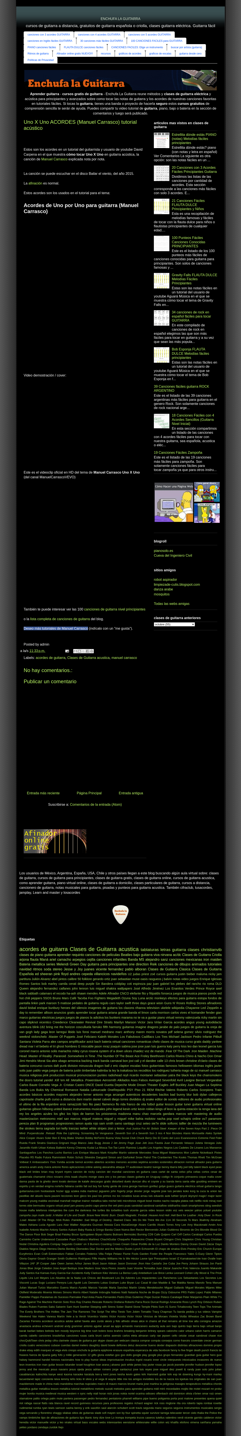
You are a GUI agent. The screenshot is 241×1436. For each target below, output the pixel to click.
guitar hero (209, 1355)
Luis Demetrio (90, 1282)
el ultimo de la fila (32, 1104)
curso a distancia (63, 1099)
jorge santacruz (122, 1369)
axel (219, 988)
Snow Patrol (143, 1157)
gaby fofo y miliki (61, 1355)
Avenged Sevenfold (162, 1080)
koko (186, 1191)
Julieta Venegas (205, 1143)
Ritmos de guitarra (38, 53)
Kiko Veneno (110, 1273)
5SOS (47, 998)
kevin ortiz (130, 1109)
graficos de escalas (160, 53)
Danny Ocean (189, 1244)
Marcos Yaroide (98, 1287)
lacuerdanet (26, 1379)
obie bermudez (36, 1205)
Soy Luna (138, 998)
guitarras (128, 1027)
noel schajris (182, 1118)
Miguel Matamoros (171, 1152)
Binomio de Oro (189, 1229)
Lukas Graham (109, 1282)
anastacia (25, 1326)
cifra (55, 1340)
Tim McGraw (214, 1157)
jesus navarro (59, 1369)
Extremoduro (56, 1253)
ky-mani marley (212, 1374)
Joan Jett (141, 1143)
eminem (213, 1181)
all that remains (168, 1321)
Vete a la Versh (76, 1316)
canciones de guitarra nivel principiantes (114, 609)
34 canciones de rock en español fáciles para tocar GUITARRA (191, 316)
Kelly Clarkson (93, 1273)
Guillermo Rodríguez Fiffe (81, 1258)
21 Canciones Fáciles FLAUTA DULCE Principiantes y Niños (188, 205)
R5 (32, 1157)
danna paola (27, 1181)
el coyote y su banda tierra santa (168, 1181)
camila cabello (28, 1335)
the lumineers (212, 1123)
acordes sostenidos (161, 1162)
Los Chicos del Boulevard (98, 1278)
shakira (111, 988)
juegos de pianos (77, 1017)
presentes (200, 1398)
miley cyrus (80, 1051)
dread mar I (27, 1046)
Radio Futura (43, 1157)
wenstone (129, 1422)
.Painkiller (77, 1220)
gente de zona (119, 1186)
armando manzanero (135, 1326)
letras (165, 949)
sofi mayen (109, 1412)
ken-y (98, 1374)
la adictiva (97, 1017)
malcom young (28, 1200)
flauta (34, 959)
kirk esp (172, 1374)
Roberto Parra (133, 1302)
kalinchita (41, 1374)
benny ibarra (169, 1167)
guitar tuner (183, 1104)
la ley (112, 1070)
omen (218, 1393)
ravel (67, 1403)
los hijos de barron (80, 1113)
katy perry (173, 1046)
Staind (128, 1306)
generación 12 (82, 1355)
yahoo (198, 1210)
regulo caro (108, 1003)
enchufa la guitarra (88, 1350)
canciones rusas (76, 1335)
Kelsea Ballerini (56, 1147)
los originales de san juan (206, 1379)
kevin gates (133, 1374)
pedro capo (92, 1205)
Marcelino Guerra (57, 1287)
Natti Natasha (129, 1292)
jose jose (137, 1046)
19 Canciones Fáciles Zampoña (178, 452)
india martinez (89, 1191)
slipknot (32, 1022)
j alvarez (115, 1364)
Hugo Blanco (78, 1143)
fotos (145, 1065)
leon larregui (57, 1032)
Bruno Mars (61, 998)
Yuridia (61, 1162)
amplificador (77, 1041)
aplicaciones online (81, 1167)
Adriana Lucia (36, 1224)
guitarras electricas (42, 1017)
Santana (25, 1041)
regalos (128, 1403)
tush (126, 1210)
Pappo (35, 1297)
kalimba (102, 1070)
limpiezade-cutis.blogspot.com (177, 584)
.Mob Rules (63, 1220)
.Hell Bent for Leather (183, 1215)
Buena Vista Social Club (121, 1138)
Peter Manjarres (192, 1297)
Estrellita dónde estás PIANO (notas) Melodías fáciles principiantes (194, 139)
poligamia (164, 1398)
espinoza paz (142, 983)
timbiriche (34, 1417)
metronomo (48, 1118)
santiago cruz (132, 1123)
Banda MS (136, 959)
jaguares (104, 1191)
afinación (35, 183)
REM (150, 1090)
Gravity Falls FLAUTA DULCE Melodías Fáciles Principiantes (194, 279)
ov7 (204, 1118)
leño (72, 1379)
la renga (204, 1109)
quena (211, 1398)
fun (100, 1186)
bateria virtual (111, 1041)
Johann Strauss (199, 1263)
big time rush (89, 1330)
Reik (153, 964)
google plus (155, 1355)
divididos (135, 1099)
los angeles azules (38, 1113)
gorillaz (153, 1186)
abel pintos (59, 979)
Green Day (78, 964)
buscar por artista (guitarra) (186, 47)
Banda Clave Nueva (117, 1229)
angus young (195, 1022)
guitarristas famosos (164, 1065)
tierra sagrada (45, 1128)
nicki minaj (209, 1200)
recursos (106, 53)
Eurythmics (26, 1253)
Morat (41, 1061)
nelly (89, 1393)
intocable (87, 1046)
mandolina (66, 1383)
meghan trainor (80, 1200)
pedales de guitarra (85, 1003)
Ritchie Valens (165, 1090)
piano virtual (166, 1017)
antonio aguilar (92, 1326)
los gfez (59, 1113)
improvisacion (115, 1359)
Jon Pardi (216, 1263)
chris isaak (71, 1176)
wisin (159, 1003)
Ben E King (59, 1138)
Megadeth (113, 998)
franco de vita (136, 1104)
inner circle (160, 1359)
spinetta (136, 1412)
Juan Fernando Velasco (179, 1143)
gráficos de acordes (130, 53)
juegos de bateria (61, 1070)
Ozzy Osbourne (170, 1292)
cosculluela (83, 1027)
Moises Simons (62, 1292)
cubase (55, 1345)
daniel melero (79, 1345)
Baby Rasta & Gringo (91, 1229)
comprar (145, 1340)
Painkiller (25, 1297)
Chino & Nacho (195, 1056)
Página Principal (89, 793)
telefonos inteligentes (49, 1210)
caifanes (65, 988)
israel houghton (85, 1364)
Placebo (24, 1157)
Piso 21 (139, 1090)
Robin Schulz (75, 1157)
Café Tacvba (78, 998)
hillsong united (52, 1109)
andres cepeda (81, 974)
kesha (121, 1374)
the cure (68, 1210)
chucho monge (88, 1176)
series (50, 964)
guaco (170, 1186)
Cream (125, 1244)
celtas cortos (201, 1171)
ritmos (37, 969)
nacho (166, 1200)
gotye (162, 1186)
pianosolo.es (163, 551)
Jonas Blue (26, 1268)
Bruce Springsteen (83, 1234)
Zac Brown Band (211, 1316)
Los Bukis (37, 1090)
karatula (89, 1374)
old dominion (177, 1393)
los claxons (126, 1008)
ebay (30, 1350)
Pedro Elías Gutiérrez (130, 1297)
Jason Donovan (127, 1263)
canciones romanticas (136, 1041)
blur (189, 1094)
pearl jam (69, 1205)
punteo (102, 1075)
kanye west (56, 1374)
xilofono (184, 1422)
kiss (184, 1046)
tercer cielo (189, 1412)
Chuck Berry (144, 1138)
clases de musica (173, 1041)
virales (69, 1422)
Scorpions (206, 1090)
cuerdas (66, 1345)
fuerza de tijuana (39, 1355)
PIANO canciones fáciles (42, 47)
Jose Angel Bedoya (65, 1268)
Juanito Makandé (211, 1268)
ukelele (166, 1008)
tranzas (74, 1128)
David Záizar (206, 1244)
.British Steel (158, 1128)
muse (135, 979)
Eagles (163, 1085)
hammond (34, 1359)
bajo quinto (178, 1326)
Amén (212, 1224)
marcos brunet (126, 1383)
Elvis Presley (188, 1248)
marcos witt (184, 1113)
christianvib (211, 949)
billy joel (183, 1167)
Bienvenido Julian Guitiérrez (162, 1229)
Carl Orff (176, 1234)
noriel (131, 1393)
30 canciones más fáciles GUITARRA (101, 40)
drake (22, 1350)
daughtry (94, 1345)
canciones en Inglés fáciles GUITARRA (50, 40)
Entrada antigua (131, 793)
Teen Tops (199, 1306)
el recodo (59, 993)
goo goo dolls (123, 1355)
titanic (88, 1417)
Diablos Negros (28, 1248)
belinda (49, 1330)
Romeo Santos (29, 983)
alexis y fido (112, 1321)
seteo (146, 1123)
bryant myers (63, 1171)
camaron (216, 1330)
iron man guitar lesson (50, 1364)
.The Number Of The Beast (114, 1056)
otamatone (25, 1398)
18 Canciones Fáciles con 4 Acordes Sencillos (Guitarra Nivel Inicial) (193, 419)
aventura (25, 1027)
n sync (81, 1393)
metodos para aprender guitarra (133, 1388)
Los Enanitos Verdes (180, 988)
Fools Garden (140, 1253)
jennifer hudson (194, 1364)
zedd (48, 1215)
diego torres (120, 1099)
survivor (155, 1412)
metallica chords (212, 1383)
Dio (155, 1138)
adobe (69, 1321)
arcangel (119, 1094)
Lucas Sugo (37, 1282)
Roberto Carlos (187, 1090)
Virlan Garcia (163, 1022)
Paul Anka (88, 1297)
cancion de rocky (84, 1171)
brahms (118, 1330)
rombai (208, 1403)
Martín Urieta (137, 1287)
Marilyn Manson (125, 1022)
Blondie (204, 1229)
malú (56, 1383)
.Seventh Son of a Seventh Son (134, 1133)
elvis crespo (69, 1350)
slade (98, 1412)
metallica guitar (28, 1388)
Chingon (168, 1239)
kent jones (109, 1374)
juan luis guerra (155, 1046)
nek (191, 1200)
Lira (30, 1278)
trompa (119, 1417)
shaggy (57, 1412)
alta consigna (202, 1321)
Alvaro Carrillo (147, 1224)
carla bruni (95, 1335)
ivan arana (102, 1364)
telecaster (176, 1412)
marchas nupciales (85, 1383)
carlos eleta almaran (135, 1335)
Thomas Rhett (196, 1157)
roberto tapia (194, 1403)
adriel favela (82, 1321)
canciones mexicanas (185, 959)
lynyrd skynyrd (189, 1195)
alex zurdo (97, 1321)
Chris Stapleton (184, 1239)
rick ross (159, 1403)
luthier (175, 1195)
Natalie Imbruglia (99, 1292)
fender (210, 1012)
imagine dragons (146, 1027)
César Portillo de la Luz (145, 1244)
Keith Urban (38, 1147)
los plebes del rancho (186, 983)
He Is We (124, 1258)
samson (60, 1408)
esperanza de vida (146, 1350)
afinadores (214, 1003)
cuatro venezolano (39, 1345)
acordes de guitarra (50, 658)
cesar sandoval (197, 1335)
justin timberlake (85, 1070)
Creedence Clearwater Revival (74, 1022)
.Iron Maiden (199, 1051)
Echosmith (148, 1248)
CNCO (124, 993)
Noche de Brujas (149, 1292)
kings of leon (164, 1109)
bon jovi (128, 1061)
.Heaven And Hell (158, 1215)
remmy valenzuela (187, 1017)
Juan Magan (196, 1085)
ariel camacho (60, 959)
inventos (30, 1364)
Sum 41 (163, 1306)
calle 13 (162, 1061)
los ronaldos (124, 1195)
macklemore (26, 1383)
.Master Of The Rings (40, 1220)
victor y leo (56, 1422)
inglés (209, 1065)
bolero (102, 1330)
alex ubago (59, 1061)
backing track (90, 1061)
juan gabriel (161, 983)
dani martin (84, 1099)
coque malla (206, 1176)
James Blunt (91, 1263)
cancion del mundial (108, 1171)
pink (45, 1075)
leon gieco (80, 1195)
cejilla (91, 959)
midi (156, 1388)
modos (157, 1200)
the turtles (99, 1210)
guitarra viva (150, 955)
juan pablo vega (37, 1070)
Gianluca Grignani (58, 1143)
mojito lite (187, 1388)
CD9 (150, 1234)
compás (156, 1340)
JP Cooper (42, 1263)
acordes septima (138, 1162)
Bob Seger (47, 1234)
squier (145, 1412)
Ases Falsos (139, 1080)
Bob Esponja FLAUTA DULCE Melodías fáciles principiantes (190, 353)
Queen (24, 988)
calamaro (45, 993)
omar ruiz (208, 1393)
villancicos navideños (110, 974)
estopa (202, 998)
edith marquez (42, 1350)
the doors (25, 1080)
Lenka (169, 1273)
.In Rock (217, 1215)
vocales (93, 1422)
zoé (152, 974)
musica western (67, 1393)
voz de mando (154, 1051)
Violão (183, 1316)
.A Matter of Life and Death (68, 1215)
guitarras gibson (30, 1109)
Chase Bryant (153, 1239)
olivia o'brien (193, 1393)
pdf (170, 1032)
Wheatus (193, 1316)
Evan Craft (41, 1253)
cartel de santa (168, 1171)
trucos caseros (146, 1417)
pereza (24, 1123)
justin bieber (186, 974)
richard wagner (143, 1403)
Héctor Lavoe (139, 1258)
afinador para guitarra (208, 1162)
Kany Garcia (58, 1273)
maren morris (145, 1032)
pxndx (212, 993)
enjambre (52, 1104)
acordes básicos (30, 1094)
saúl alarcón (108, 1408)
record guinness (81, 1403)
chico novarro (54, 1176)
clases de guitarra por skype (87, 1340)
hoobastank (48, 1191)
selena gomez (184, 1032)
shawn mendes (87, 993)
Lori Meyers (41, 1278)
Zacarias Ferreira (30, 1321)
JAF (32, 1263)
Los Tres (161, 1036)
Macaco (94, 1152)
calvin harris (202, 1330)
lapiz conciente (44, 1379)
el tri (53, 1046)
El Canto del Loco (169, 1138)
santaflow (161, 1205)
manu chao (141, 1113)
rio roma (208, 983)
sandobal (137, 1205)
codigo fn (167, 1176)
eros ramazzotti (70, 1104)
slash (184, 1205)
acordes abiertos (94, 1162)
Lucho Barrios (63, 1152)
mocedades (173, 1388)
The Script (97, 1311)
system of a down (111, 1051)
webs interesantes (110, 1422)
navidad (25, 969)
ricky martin (209, 1017)
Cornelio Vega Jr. (51, 1085)
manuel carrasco (124, 658)
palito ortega (41, 1398)
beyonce (75, 1330)
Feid (212, 1138)
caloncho (171, 1330)
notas (176, 979)
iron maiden (212, 959)
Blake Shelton (75, 1138)
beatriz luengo (152, 1167)
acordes (179, 1022)
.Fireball (142, 1215)
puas (128, 1205)
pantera (68, 1398)
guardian (189, 1355)
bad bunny (177, 1094)
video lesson (156, 1210)
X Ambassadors (39, 1162)
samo (118, 1123)
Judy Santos (27, 1273)
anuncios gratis (64, 1012)
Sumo (172, 1306)
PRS (184, 1292)
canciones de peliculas (102, 955)
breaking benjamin (135, 1330)
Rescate (97, 1302)
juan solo (201, 1369)
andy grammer (74, 1326)
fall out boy (90, 1186)
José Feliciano (86, 1036)
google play (140, 1355)
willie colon (157, 1422)
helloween (185, 1065)
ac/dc (177, 955)
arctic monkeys (156, 998)
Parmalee (75, 1297)
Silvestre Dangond (96, 1157)
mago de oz (190, 1070)
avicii (90, 1041)
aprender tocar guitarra (91, 1012)
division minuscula (80, 1065)
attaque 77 (122, 1167)
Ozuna (126, 998)
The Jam (65, 1311)
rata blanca (56, 1403)
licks (79, 1379)
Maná (44, 959)
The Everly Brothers (31, 1311)
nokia (123, 1393)
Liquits (23, 1278)
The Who (111, 1311)
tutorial (38, 1080)
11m (168, 1220)
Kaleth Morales (108, 1036)
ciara (101, 1176)
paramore (215, 1118)
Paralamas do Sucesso (54, 1297)
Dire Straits (105, 1022)
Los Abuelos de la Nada (65, 1278)
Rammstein (59, 1157)
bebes (40, 1330)
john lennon (80, 988)
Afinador (113, 993)
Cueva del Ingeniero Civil (173, 555)
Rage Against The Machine (36, 1302)
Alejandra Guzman (91, 1224)
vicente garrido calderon (199, 1417)
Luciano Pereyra (56, 1282)
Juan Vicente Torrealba (141, 1268)
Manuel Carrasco (54, 159)
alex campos (59, 1041)
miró (162, 1388)
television (153, 1008)
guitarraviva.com (29, 1191)
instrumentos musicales (89, 1109)
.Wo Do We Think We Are (148, 1220)
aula (162, 1326)
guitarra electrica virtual (189, 1186)
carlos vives (179, 1012)
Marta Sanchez (118, 1287)
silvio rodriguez (205, 1032)
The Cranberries (162, 1157)
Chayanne (192, 1008)
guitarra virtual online (207, 1104)
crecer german (213, 1340)
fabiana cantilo (74, 1186)
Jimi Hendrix (27, 1061)
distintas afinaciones (190, 1345)
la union (212, 1191)
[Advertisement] (56, 335)
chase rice (215, 1335)
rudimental (25, 1408)
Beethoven (157, 1056)
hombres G (72, 1046)
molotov (150, 1118)
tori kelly (62, 1128)
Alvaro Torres (165, 1224)
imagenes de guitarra (102, 1008)
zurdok (53, 1427)
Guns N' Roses (174, 1003)
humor (95, 1359)
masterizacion (29, 1118)
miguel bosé (144, 1200)
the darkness (83, 1210)
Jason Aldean (108, 1263)
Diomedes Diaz (85, 1248)
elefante (135, 993)
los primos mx (107, 1195)
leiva (57, 1379)
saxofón (95, 1408)
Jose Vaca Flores (105, 1268)
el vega (56, 1350)
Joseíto (121, 1268)
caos (154, 1171)
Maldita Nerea (185, 1282)
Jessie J (107, 1143)
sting (208, 1205)
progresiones (65, 1123)
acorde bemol (74, 1162)
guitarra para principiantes (108, 964)
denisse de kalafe (78, 1181)
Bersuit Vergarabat (209, 1080)
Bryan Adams (103, 1234)
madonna (124, 1113)
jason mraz (102, 1046)
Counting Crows (110, 1244)
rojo (95, 1123)
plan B (34, 1123)
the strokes (27, 1128)
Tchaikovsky (184, 1306)
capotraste (26, 1099)
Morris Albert (80, 1292)
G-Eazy (200, 1253)
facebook (164, 1350)
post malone (185, 1398)
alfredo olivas (129, 1321)
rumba (37, 1408)
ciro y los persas (115, 1176)
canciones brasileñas (52, 1335)
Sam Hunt (72, 1306)
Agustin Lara (54, 1224)
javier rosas (155, 1364)
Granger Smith (55, 1258)
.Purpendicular (35, 1133)
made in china (44, 1383)
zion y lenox (116, 1128)
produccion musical (62, 1075)
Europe (217, 1248)
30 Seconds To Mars (185, 1220)
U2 (130, 974)
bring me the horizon (60, 1027)
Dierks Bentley (66, 1248)
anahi (33, 1167)
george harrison (138, 1186)
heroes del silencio (74, 1008)
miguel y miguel (115, 1118)
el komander (196, 1012)
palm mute (56, 1398)
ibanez (67, 1109)
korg (192, 1191)
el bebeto (42, 1046)
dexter (161, 1345)
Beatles (126, 955)
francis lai (216, 1350)
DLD (218, 983)
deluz (131, 1345)
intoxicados (189, 1359)
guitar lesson (165, 1104)
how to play (82, 1359)
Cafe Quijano (162, 1234)
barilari (31, 1330)
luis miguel (97, 988)
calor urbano (186, 1330)
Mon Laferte (191, 1152)
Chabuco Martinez (88, 1239)
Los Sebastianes (188, 1278)
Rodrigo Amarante (170, 1302)
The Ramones (81, 1311)
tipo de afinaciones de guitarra (60, 1417)
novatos (161, 1032)
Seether (85, 1306)
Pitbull (217, 1036)
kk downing (186, 1374)
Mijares (210, 1287)
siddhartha (174, 1205)
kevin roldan (146, 1109)
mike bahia (135, 1118)
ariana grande (118, 1012)
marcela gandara (162, 1113)
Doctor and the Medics (110, 1248)
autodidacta (214, 1022)
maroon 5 (52, 1003)
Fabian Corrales (75, 1253)
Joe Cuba (169, 1263)
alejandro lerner (81, 1094)
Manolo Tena (203, 1282)
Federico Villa (95, 1253)
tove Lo (109, 1417)
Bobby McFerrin (95, 1138)
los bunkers (112, 1017)
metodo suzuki (104, 1388)
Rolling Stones (196, 1003)
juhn (211, 1369)
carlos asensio (112, 1335)
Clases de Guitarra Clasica (169, 969)
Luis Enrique (81, 1152)
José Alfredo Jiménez (149, 988)
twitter (84, 1128)
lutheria (176, 1070)
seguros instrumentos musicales (193, 1408)
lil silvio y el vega (93, 1379)
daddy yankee (212, 1041)
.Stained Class (122, 1220)
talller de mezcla (190, 1123)
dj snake (148, 1099)
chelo (156, 1041)
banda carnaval (111, 1061)
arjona (24, 959)
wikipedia (178, 1008)
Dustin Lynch (133, 1248)
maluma (201, 974)
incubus (130, 1359)
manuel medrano (102, 1032)
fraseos (23, 1355)
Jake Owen (57, 1263)
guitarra (50, 955)
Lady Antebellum (142, 1273)
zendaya (43, 1427)
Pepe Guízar (152, 1297)
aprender (64, 955)
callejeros (215, 1094)
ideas (103, 1359)
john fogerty (118, 1191)
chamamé (39, 1176)
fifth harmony (112, 1027)
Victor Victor (134, 1316)
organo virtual (54, 1205)
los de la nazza (164, 1379)
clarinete (64, 1340)
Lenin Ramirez (127, 1147)
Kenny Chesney (77, 1147)
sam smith (106, 1123)
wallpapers (124, 988)
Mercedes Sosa (149, 1152)
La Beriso (125, 1273)
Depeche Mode (125, 1085)
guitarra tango (213, 1186)
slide (163, 1123)
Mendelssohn (155, 1287)
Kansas (44, 1273)
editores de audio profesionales (200, 1099)
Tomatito (146, 1311)
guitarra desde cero (190, 53)
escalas (135, 1065)
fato (85, 1104)
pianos (202, 993)
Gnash (42, 1258)
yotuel (207, 1210)
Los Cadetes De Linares (188, 1147)
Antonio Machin (39, 1229)
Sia (48, 1061)
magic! (203, 1195)
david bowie (108, 1345)
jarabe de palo (169, 1027)
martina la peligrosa (162, 1383)
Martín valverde (128, 1152)
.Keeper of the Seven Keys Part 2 (188, 1128)
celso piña (185, 1171)
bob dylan (200, 1094)
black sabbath (29, 993)
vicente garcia (138, 1210)
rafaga (28, 1403)
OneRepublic (116, 1090)
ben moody (62, 1330)
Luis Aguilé (74, 1282)
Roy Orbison (205, 1302)
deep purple (86, 983)
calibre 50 (74, 979)
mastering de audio (208, 1113)
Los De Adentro (125, 1278)
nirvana (166, 955)
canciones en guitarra (136, 1171)
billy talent (194, 1167)
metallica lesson (49, 1388)
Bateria (24, 964)
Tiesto (121, 1311)
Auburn (72, 1229)
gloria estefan (105, 1355)
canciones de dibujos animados (182, 964)
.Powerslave (92, 1080)
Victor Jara (145, 1022)
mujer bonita (27, 1393)
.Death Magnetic (126, 1215)
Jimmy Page (126, 1143)
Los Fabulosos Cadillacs (137, 1036)
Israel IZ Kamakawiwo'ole (185, 1258)
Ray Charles (83, 1302)
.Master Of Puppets (61, 1036)
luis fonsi (83, 1032)
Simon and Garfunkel (121, 1157)
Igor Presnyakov (158, 1258)
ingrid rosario (144, 1359)
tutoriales (215, 964)
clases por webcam (118, 1340)
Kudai (90, 1147)
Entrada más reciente (43, 793)
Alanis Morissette (193, 1133)
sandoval (148, 1205)
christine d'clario (196, 1061)
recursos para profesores (107, 1403)
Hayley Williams (108, 1258)
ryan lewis (48, 1408)
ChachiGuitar (108, 1239)
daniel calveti (102, 1099)
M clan (153, 1282)
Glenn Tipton (214, 1253)
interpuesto (174, 1359)
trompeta (130, 1417)
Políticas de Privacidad (41, 60)
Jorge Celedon (43, 1268)
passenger (80, 1398)
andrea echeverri (42, 1326)
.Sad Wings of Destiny (98, 1220)
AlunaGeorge (129, 1224)
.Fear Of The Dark (177, 1051)
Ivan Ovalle (209, 1258)
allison (48, 1012)
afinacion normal (184, 1162)
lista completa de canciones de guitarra (60, 619)
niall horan (99, 1393)
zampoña (25, 1215)
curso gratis (193, 1041)
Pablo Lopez (195, 1292)
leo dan (192, 1046)
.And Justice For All (137, 1128)
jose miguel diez (164, 1369)
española (128, 1350)
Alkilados (123, 1080)
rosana (93, 1051)
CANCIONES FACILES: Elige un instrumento (137, 47)
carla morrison (160, 1012)
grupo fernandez (173, 1355)
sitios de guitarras (83, 1412)
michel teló (115, 1200)
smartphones (196, 1205)
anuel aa (108, 1326)
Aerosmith (109, 1080)
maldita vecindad (48, 1200)
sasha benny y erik (78, 1408)
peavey (80, 1205)
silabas (67, 1412)
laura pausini (52, 1195)
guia (198, 1355)
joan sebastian (121, 979)
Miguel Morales (194, 1287)
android (58, 1326)
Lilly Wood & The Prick (208, 1273)
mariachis (64, 1051)
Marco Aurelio (78, 1287)
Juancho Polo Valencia (185, 1268)
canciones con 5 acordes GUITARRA (149, 34)
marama (127, 1017)
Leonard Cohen (183, 1273)
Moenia (47, 1292)
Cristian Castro (74, 1085)
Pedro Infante (202, 1036)
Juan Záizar (163, 1268)
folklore (87, 979)
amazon (217, 1321)
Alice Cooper (27, 1138)
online (196, 1118)
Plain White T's (212, 1297)
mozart (205, 1388)
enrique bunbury (48, 1008)
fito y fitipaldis (151, 993)
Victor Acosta (117, 1316)
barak (22, 1330)
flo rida (121, 1104)
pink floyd (61, 974)
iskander (70, 1364)
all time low (186, 1321)
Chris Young (202, 1239)
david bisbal (27, 1008)
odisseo (150, 1393)
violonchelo (39, 1036)
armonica (74, 1061)
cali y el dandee (145, 1061)
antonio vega (102, 1094)
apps (118, 1326)
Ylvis (53, 1162)
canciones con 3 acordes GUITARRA (49, 34)
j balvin (167, 979)
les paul (92, 1195)
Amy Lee (180, 1224)
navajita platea (179, 1200)
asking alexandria (104, 1167)
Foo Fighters (97, 998)
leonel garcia (207, 1046)
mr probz (216, 1388)
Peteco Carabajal (171, 1297)
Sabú (51, 1306)
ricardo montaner (141, 1075)
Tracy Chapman (162, 1311)
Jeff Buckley (178, 1085)
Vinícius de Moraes (155, 1316)
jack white (127, 1364)
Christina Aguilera (38, 1244)
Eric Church (204, 1248)
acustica (59, 1321)
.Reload (50, 1133)
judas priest (141, 974)
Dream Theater (147, 1085)
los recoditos (142, 1070)
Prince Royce (205, 988)
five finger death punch (195, 1350)
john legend (114, 1109)
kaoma (68, 1374)
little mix (122, 1379)
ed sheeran (43, 974)
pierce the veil (108, 1205)
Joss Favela (155, 1143)
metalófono (87, 1388)
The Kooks (179, 1157)
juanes (89, 969)
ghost (60, 1046)
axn (168, 1326)
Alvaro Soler (43, 1138)
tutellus (160, 1417)
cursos (48, 1065)
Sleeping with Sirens (103, 1306)
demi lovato (59, 1181)
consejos (166, 1340)
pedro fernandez (98, 1398)
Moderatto (36, 1292)
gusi (218, 1355)
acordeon (47, 1321)
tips (82, 1417)
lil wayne (110, 1379)
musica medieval (46, 1393)
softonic (172, 1123)
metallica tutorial (70, 1388)
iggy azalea (72, 1191)
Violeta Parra (41, 1041)
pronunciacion (87, 1075)
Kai (38, 1273)
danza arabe (163, 589)
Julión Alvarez (41, 979)
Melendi (62, 964)
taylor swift (123, 1003)
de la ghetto (43, 1181)
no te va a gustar (144, 1017)
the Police (211, 1412)
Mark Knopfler (109, 1152)
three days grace (143, 1003)
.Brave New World (97, 1215)
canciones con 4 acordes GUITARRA (99, 34)
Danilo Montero (170, 1244)
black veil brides (29, 1171)
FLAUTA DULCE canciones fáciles (83, 47)
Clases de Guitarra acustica (88, 658)
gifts (93, 1355)
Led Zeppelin (210, 1008)
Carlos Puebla (213, 1234)
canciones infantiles (111, 959)
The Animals (214, 1306)
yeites (22, 1427)
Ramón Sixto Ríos (64, 1302)
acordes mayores (56, 1094)
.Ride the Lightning (67, 1133)
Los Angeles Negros (160, 1147)
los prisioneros (106, 1113)
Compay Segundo (61, 1244)
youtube (217, 1210)
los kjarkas (181, 1379)
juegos (60, 1017)
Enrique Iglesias (211, 979)
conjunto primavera (186, 1176)
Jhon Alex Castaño (150, 1263)
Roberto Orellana (113, 1302)
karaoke (78, 1374)
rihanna (140, 1008)
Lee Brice (159, 1273)
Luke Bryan (127, 1282)
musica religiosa (30, 1075)
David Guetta (104, 1085)
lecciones (67, 1195)
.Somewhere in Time (81, 1056)
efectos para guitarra (182, 998)
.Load (22, 1220)
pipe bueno (150, 1398)
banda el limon (139, 1012)
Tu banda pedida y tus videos (192, 1311)
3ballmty (204, 1220)
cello (174, 1335)
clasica (135, 1340)
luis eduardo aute (159, 1195)
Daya (218, 1244)
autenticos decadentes (142, 1094)
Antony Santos (58, 1229)
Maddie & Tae (167, 1282)
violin (168, 1210)
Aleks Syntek (213, 1133)
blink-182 (38, 1027)
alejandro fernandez (44, 988)
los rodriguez (161, 1070)
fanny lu (175, 1350)
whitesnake (143, 1422)
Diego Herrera (48, 1248)
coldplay (120, 983)
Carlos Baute (28, 1085)
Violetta (173, 1316)
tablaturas (150, 949)
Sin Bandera (104, 983)
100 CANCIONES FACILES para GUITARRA (156, 40)
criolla (22, 1345)
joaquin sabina (121, 1046)
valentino (170, 1417)
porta (174, 1398)
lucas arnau (140, 1195)
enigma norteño (54, 1186)
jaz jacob (168, 1364)
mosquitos (162, 594)
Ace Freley (141, 1056)
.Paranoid (59, 1056)
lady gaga (41, 1032)
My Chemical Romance (61, 1090)
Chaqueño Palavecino (130, 1239)
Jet (115, 1143)
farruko (97, 1027)
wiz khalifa (172, 1422)
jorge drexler (134, 1191)
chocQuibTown (28, 1340)
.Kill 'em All (61, 1080)
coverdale (197, 1340)
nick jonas (113, 1393)
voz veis (178, 1210)
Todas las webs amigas (171, 604)
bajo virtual (207, 1326)
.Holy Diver (204, 1215)
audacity (154, 1326)
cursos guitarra (166, 974)
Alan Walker (71, 1224)
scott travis (135, 1408)
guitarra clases (185, 949)
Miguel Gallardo (174, 1287)
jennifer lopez (213, 1364)
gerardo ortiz (101, 979)
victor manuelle (39, 1422)
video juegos (190, 979)
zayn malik (38, 1215)
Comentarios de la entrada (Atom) (96, 804)
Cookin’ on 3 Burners (86, 1244)
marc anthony (124, 1032)
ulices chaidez (134, 1051)
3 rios (158, 1133)
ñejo (60, 1427)
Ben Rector (137, 1229)
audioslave (136, 1167)
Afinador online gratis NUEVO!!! (75, 53)
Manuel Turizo (37, 1287)
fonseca (166, 993)
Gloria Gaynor (28, 1258)
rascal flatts (40, 1403)
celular (183, 1335)
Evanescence (189, 1138)
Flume (127, 1253)
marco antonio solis (43, 1051)
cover (218, 1176)
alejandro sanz (156, 959)
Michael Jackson (180, 1036)
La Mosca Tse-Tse (106, 1147)
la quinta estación (186, 1109)
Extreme (203, 1138)
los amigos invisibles (141, 1379)
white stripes (98, 1128)
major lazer (215, 1195)
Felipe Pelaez (113, 1253)
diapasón (171, 1345)
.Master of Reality (40, 1056)
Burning (142, 1234)
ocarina (140, 1393)
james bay (140, 1364)
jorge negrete (152, 1191)
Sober (120, 1306)
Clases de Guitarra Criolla (202, 955)
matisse (65, 1003)
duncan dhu (139, 1181)
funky (106, 1186)
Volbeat (24, 1162)
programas (47, 1123)
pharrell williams (132, 1398)
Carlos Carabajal (193, 1234)
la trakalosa (125, 1070)
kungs (197, 1374)
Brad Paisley (63, 1234)
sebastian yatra (164, 1075)
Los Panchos (45, 1152)
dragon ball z (103, 1065)
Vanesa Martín (56, 1316)
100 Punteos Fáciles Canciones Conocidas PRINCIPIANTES (188, 242)
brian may (47, 1171)
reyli (125, 1075)
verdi (181, 1417)
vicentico (45, 1022)
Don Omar (214, 1056)
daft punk (60, 1065)
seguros (168, 1408)
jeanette (180, 1364)
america (24, 1167)
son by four (123, 1412)
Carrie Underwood (43, 1239)
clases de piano (31, 955)
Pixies (218, 1152)
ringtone (171, 1403)
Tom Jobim (133, 1311)
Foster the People (161, 1253)
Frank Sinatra (37, 1143)
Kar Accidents (74, 1273)
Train (218, 1090)
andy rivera (44, 1167)
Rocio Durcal (151, 1302)
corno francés (181, 1340)
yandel (48, 1080)
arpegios (78, 959)
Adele (103, 993)
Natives (115, 1292)
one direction (139, 964)
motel (197, 1388)
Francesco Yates (183, 1253)
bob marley (49, 983)
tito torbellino (114, 1210)
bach (97, 1041)
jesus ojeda (76, 1369)
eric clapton (121, 1065)
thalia (200, 1412)
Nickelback (206, 1152)
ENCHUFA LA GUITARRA (121, 19)
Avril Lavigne (186, 1080)
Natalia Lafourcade (93, 1090)
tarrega (165, 1412)
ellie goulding (198, 1181)
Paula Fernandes (105, 1297)
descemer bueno (145, 1345)
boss (110, 1330)
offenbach (162, 1393)
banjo (218, 1326)
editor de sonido (166, 1099)
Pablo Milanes (213, 1292)
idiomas (198, 1065)
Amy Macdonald (197, 1224)
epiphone (106, 1350)
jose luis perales (171, 1191)
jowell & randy (185, 1369)
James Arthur (74, 1263)
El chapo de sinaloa (167, 1248)
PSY (130, 1090)
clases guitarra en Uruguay (144, 1176)
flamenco (108, 1104)
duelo (127, 1181)
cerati (72, 983)
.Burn (112, 1215)
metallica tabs (99, 1200)
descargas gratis (100, 1181)
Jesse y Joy (73, 969)
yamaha (217, 1422)
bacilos (164, 1094)
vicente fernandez (110, 969)
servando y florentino (39, 1412)
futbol (151, 1104)
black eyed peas (212, 1167)
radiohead (115, 1075)
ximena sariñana (200, 1422)
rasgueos (155, 979)
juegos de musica (185, 993)
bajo (136, 955)
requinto (78, 955)
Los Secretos (208, 1278)
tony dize (98, 1417)
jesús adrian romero (98, 1369)
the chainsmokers (209, 1075)
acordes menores (116, 1162)
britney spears (156, 1330)
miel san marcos (68, 1118)
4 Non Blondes (173, 1133)
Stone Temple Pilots (145, 1306)
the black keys (186, 1075)
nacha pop (164, 1118)
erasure (117, 1350)
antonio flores (60, 1167)
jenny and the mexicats (34, 1369)
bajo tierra (193, 1326)
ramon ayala (83, 1123)
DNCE (89, 1085)
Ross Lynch (189, 1302)
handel (46, 1359)
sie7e (155, 1123)
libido (71, 1032)
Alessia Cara (112, 1224)
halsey (23, 1359)
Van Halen (38, 1316)
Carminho (25, 1239)
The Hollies (52, 1311)
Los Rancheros (167, 1278)
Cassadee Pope (66, 1239)
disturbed (117, 1181)
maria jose (142, 1383)
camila (63, 983)
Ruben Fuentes (38, 1306)
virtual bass (81, 1422)
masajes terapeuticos (188, 1383)
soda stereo (53, 969)
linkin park (38, 1003)
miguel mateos (92, 1118)
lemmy (65, 1379)
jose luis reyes (142, 1369)
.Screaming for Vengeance (96, 1133)
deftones (121, 1345)
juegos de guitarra (193, 1027)
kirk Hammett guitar (154, 1374)
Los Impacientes (146, 1278)
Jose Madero (86, 1268)
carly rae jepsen (160, 1335)
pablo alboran (135, 969)
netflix (198, 1200)
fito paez (95, 1104)
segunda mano (152, 1408)
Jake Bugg (94, 1143)
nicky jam (215, 974)
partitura (25, 979)
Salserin (61, 1306)
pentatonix (115, 1398)
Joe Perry (182, 1263)
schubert (122, 1408)
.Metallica (76, 1080)
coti (129, 983)
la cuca (201, 1191)
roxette (217, 1403)
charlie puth (43, 1099)
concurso (36, 1065)
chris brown (177, 1061)
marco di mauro (107, 1383)
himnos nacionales (62, 1359)
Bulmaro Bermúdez (124, 1234)
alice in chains (148, 1321)
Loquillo (142, 1147)
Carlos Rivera (175, 1056)
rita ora (181, 1403)
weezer (188, 1210)
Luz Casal (141, 1282)
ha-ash (71, 993)
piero (121, 1205)
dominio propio (212, 1345)
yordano (32, 1427)
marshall (65, 1200)
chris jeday (45, 1340)
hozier (60, 1191)
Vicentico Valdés (97, 1316)
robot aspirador (165, 579)
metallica (38, 964)
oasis (144, 979)
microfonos (129, 1200)
